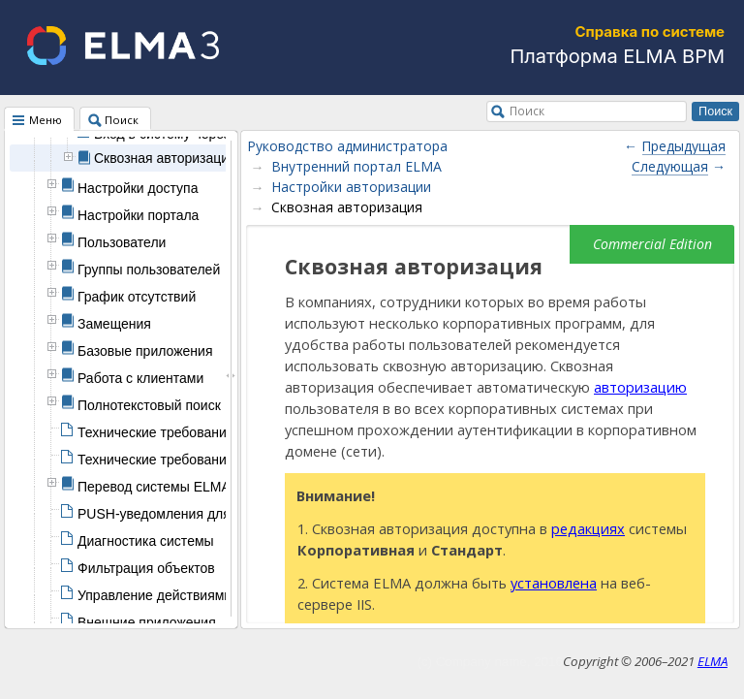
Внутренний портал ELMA (356, 166)
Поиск (527, 110)
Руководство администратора (347, 146)
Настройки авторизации (351, 186)
